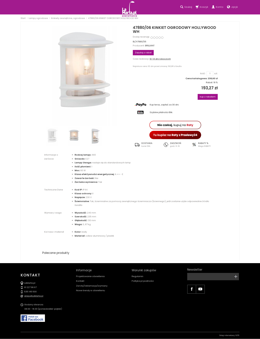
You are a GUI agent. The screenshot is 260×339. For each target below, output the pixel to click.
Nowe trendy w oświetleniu (90, 289)
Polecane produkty (56, 253)
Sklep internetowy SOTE (229, 335)
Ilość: (203, 73)
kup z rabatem (208, 96)
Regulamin (137, 275)
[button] (147, 144)
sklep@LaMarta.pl (33, 296)
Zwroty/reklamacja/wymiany (91, 284)
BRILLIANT (150, 45)
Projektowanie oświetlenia (90, 275)
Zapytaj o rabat (143, 52)
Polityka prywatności (143, 280)
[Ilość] (210, 73)
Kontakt (80, 280)
